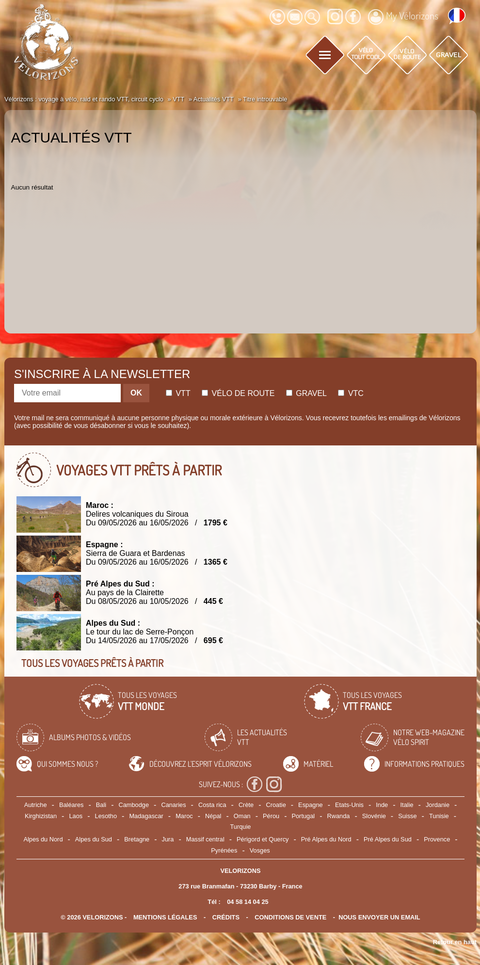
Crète (246, 804)
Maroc (184, 816)
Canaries (173, 804)
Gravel (306, 393)
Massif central (205, 839)
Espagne (310, 804)
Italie (407, 804)
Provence (437, 839)
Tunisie (439, 816)
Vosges (260, 850)
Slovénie (374, 816)
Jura (168, 839)
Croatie (276, 804)
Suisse (407, 816)
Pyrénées (224, 850)
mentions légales (165, 917)
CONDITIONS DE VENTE (290, 917)
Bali (101, 804)
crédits (226, 917)
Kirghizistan (41, 816)
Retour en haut (455, 942)
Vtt (178, 393)
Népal (213, 816)
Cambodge (133, 804)
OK (136, 393)
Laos (75, 816)
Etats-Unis (349, 804)
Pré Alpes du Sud (388, 839)
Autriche (35, 804)
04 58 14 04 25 (247, 901)
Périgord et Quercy (262, 839)
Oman (242, 816)
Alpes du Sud (93, 839)
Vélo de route (238, 393)
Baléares (71, 804)
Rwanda (338, 816)
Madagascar (146, 816)
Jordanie (437, 804)
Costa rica (212, 804)
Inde (382, 804)
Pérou (271, 816)
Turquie (240, 826)
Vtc (350, 393)
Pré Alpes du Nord (326, 839)
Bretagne (136, 839)
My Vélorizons (403, 17)
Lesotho (106, 816)
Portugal (303, 816)
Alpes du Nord (43, 839)
